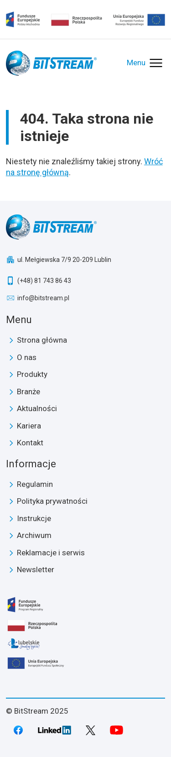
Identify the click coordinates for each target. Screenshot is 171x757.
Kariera (29, 425)
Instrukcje (34, 518)
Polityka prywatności (52, 501)
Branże (28, 391)
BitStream (86, 227)
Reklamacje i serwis (51, 552)
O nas (26, 357)
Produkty (32, 374)
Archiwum (34, 535)
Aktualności (37, 408)
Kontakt (30, 442)
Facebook (18, 730)
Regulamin (35, 484)
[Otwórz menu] (145, 63)
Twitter (90, 730)
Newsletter (35, 569)
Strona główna (42, 340)
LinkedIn (54, 730)
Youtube (116, 730)
